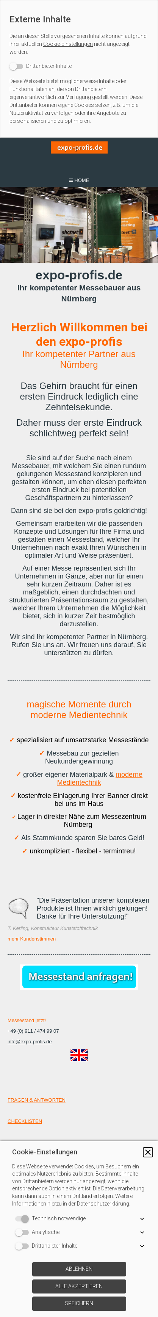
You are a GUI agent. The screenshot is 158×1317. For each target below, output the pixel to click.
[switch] (40, 66)
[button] (148, 1152)
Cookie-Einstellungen (68, 44)
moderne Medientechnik (99, 778)
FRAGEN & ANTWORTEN (37, 1100)
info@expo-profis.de (30, 1041)
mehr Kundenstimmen (32, 939)
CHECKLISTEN (25, 1121)
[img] (79, 155)
